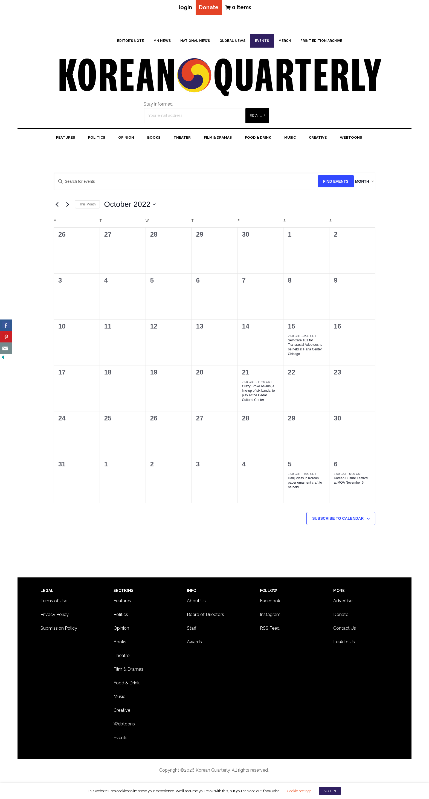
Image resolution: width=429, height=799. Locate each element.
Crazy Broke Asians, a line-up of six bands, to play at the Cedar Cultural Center (258, 395)
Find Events (325, 183)
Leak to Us (344, 644)
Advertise (342, 603)
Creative (122, 712)
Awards (194, 644)
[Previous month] (57, 206)
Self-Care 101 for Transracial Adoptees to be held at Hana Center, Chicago (305, 349)
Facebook (270, 603)
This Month (87, 206)
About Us (196, 603)
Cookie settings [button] (299, 791)
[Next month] (67, 206)
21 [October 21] (245, 374)
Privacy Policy (54, 616)
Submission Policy (58, 630)
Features (122, 603)
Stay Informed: (158, 106)
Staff (191, 630)
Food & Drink (127, 685)
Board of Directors (205, 616)
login (182, 8)
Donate (209, 8)
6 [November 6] (335, 466)
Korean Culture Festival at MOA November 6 (351, 482)
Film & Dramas (128, 671)
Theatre (121, 657)
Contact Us (344, 630)
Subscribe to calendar (338, 520)
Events (120, 739)
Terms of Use (53, 603)
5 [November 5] (289, 466)
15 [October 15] (291, 328)
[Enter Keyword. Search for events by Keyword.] (180, 183)
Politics (121, 616)
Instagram (270, 616)
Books (120, 644)
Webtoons (124, 726)
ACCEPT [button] (330, 791)
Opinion (121, 630)
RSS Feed (270, 630)
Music (119, 698)
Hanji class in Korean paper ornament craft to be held (305, 484)
